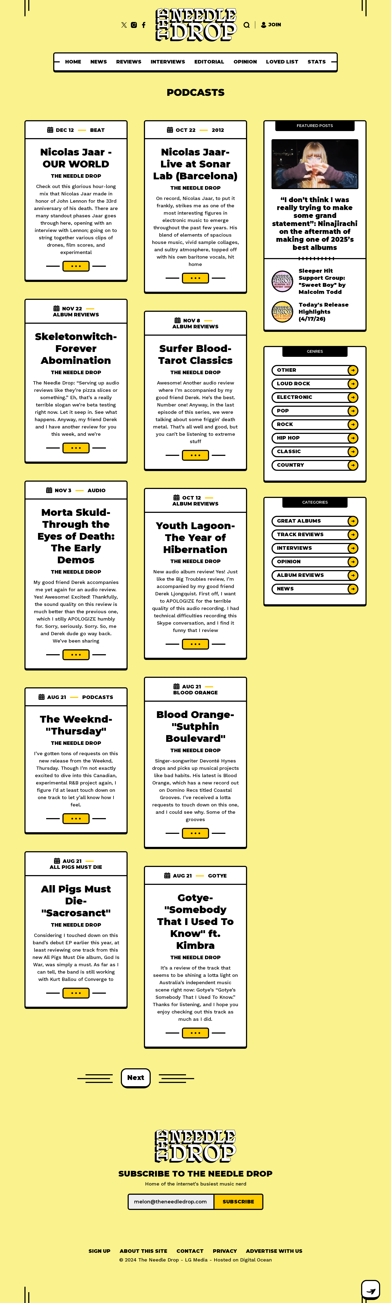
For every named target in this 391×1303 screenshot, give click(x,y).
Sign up (100, 1251)
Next (135, 1078)
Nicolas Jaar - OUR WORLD (76, 158)
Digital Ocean (256, 1260)
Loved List (282, 62)
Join (271, 25)
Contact (190, 1251)
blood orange (195, 693)
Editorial (209, 62)
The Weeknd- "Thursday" (76, 725)
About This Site (143, 1251)
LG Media (196, 1260)
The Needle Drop (76, 176)
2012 (218, 130)
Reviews (128, 62)
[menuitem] (73, 61)
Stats (317, 62)
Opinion (245, 62)
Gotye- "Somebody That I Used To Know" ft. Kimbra (195, 921)
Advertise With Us (274, 1251)
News (98, 62)
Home (73, 62)
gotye (217, 876)
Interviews (168, 62)
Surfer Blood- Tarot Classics (195, 354)
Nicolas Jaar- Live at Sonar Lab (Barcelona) (195, 164)
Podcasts (97, 697)
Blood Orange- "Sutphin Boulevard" (195, 726)
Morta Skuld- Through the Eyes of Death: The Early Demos (76, 536)
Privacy (225, 1251)
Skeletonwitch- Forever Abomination (76, 348)
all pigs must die (76, 867)
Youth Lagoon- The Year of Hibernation (195, 537)
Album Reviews (76, 315)
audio (97, 491)
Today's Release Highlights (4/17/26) (324, 311)
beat (97, 130)
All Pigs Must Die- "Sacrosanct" (76, 901)
